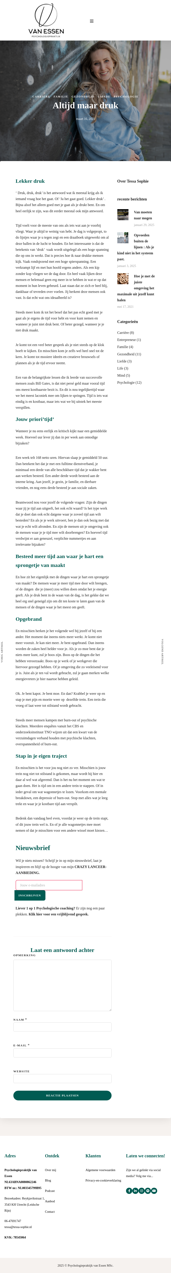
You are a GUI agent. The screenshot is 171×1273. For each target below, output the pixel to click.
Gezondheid (83, 96)
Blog (48, 1180)
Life (120, 368)
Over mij (50, 1170)
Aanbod (50, 1201)
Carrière (41, 96)
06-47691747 (12, 1221)
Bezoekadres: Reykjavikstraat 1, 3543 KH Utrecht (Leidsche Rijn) (24, 1204)
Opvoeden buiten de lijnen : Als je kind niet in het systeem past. (135, 247)
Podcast (50, 1191)
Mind (121, 375)
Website (21, 1071)
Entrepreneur (126, 340)
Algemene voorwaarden (100, 1170)
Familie (61, 96)
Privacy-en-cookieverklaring (103, 1180)
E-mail (20, 1045)
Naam (18, 1019)
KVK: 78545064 (15, 1237)
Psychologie (126, 96)
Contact (50, 1211)
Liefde (104, 96)
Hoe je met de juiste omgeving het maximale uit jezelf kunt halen (136, 288)
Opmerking (24, 955)
